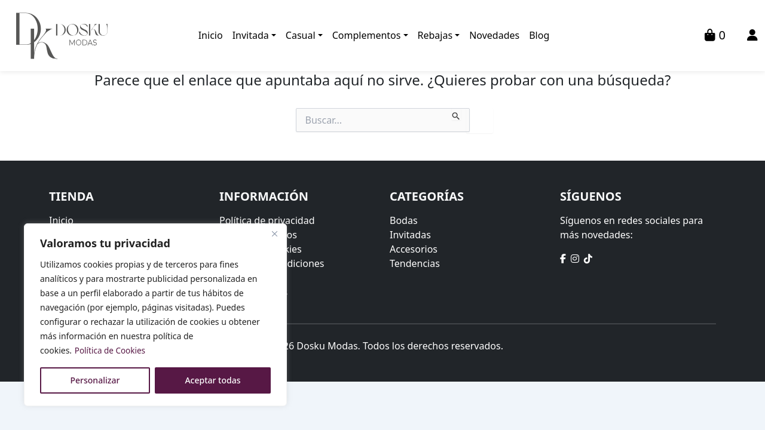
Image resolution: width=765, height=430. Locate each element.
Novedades (494, 35)
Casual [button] (301, 35)
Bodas (404, 220)
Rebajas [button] (435, 35)
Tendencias (415, 263)
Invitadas (410, 234)
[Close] (274, 233)
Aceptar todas (212, 380)
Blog (539, 35)
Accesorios (413, 249)
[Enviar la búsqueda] (456, 114)
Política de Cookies (111, 350)
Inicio (210, 35)
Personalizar (95, 380)
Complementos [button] (366, 35)
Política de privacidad (267, 220)
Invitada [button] (250, 35)
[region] (155, 314)
